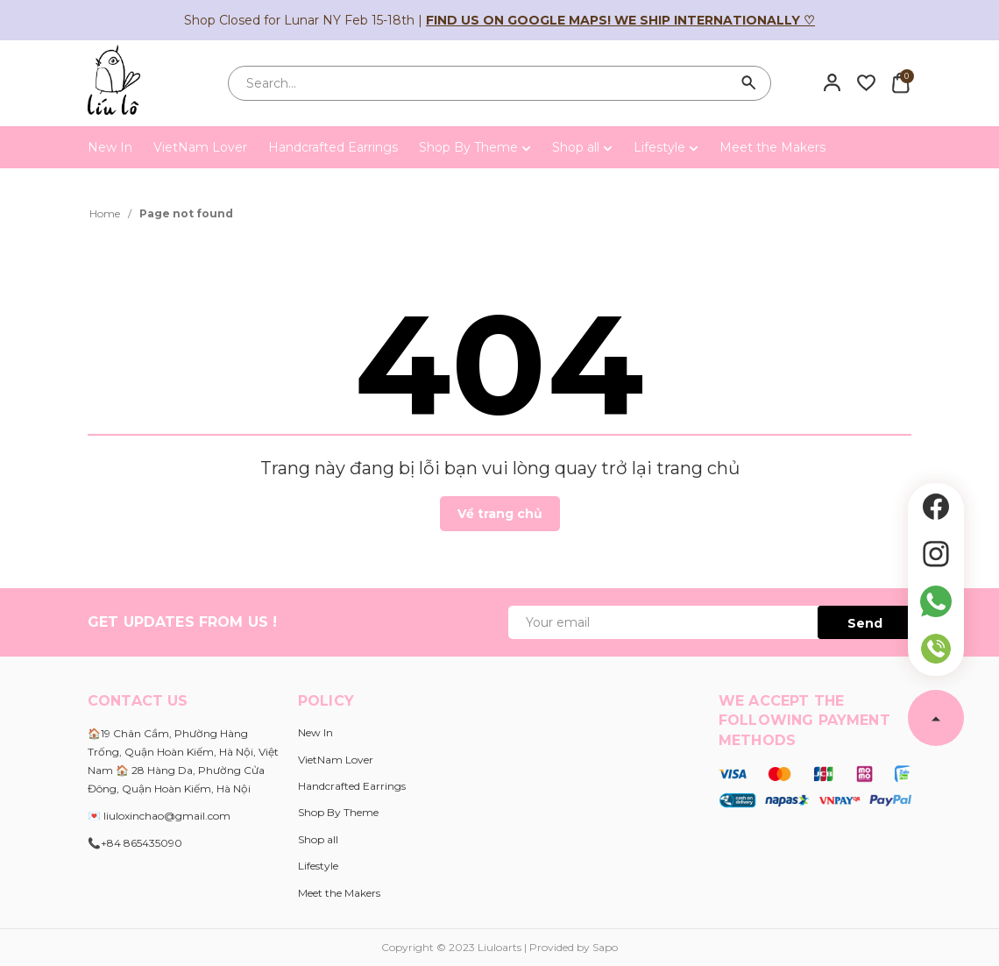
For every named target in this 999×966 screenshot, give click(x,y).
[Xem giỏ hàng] (900, 82)
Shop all (582, 147)
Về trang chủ (499, 514)
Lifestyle (666, 147)
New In (110, 147)
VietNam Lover (200, 147)
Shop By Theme (475, 147)
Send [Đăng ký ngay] (864, 623)
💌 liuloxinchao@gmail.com (159, 815)
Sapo (605, 947)
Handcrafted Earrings (333, 147)
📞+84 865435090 (135, 842)
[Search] (749, 83)
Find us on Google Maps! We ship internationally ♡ (620, 20)
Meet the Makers (772, 147)
